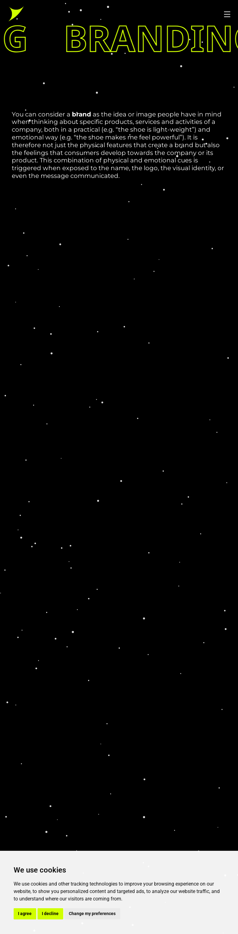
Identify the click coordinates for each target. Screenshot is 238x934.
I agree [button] (25, 913)
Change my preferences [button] (92, 913)
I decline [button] (50, 913)
